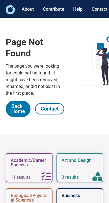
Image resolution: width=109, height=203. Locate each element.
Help (77, 9)
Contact (99, 9)
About (28, 9)
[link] (10, 13)
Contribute (53, 9)
